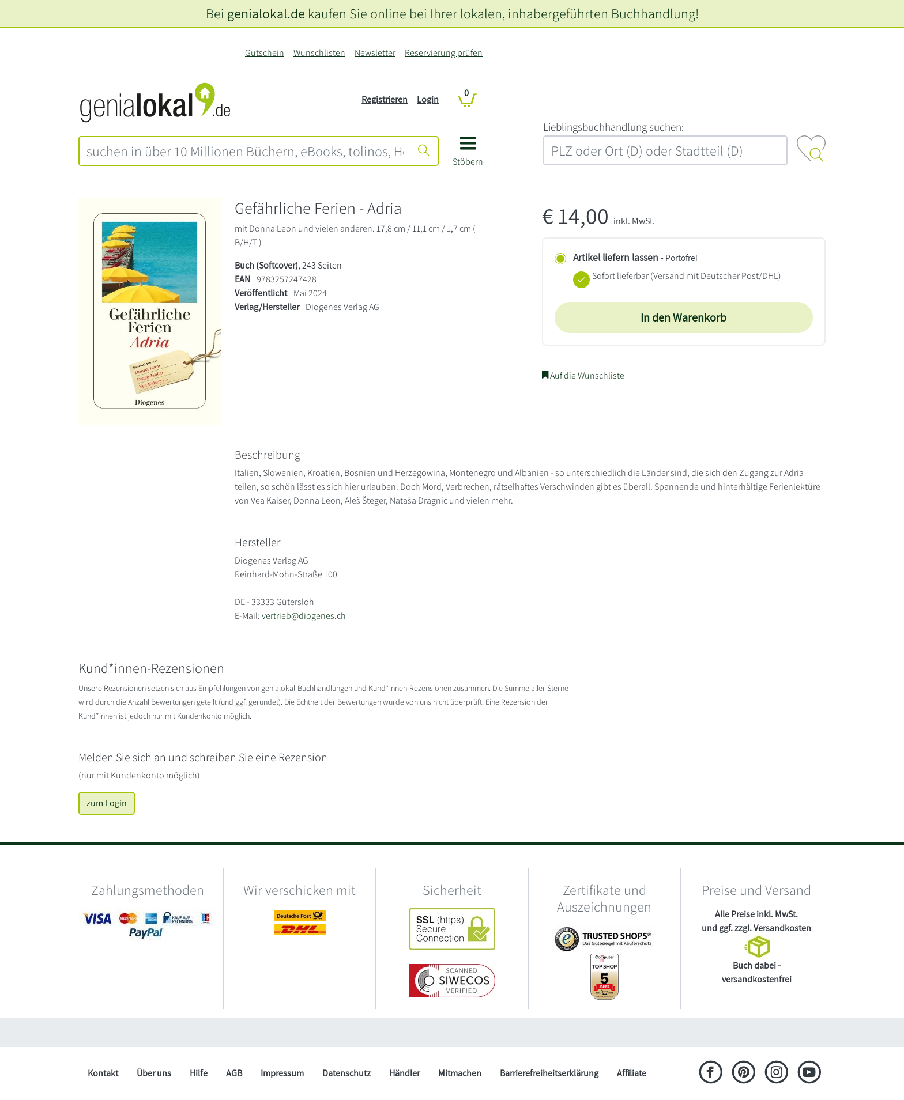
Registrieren (384, 99)
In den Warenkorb (683, 317)
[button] (468, 155)
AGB (234, 1073)
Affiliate (631, 1073)
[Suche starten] (424, 151)
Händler (404, 1073)
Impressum (282, 1073)
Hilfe (199, 1073)
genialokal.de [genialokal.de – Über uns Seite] (266, 13)
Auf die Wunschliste (583, 375)
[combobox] (245, 151)
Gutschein (264, 53)
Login (428, 99)
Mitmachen (459, 1073)
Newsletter (375, 53)
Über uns (154, 1073)
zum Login (106, 803)
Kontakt (103, 1073)
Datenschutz (346, 1073)
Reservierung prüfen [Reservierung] (444, 53)
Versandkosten (782, 928)
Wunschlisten (319, 53)
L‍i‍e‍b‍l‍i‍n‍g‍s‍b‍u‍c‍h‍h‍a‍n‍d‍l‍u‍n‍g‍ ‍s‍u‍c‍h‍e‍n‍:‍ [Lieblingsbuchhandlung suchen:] (613, 126)
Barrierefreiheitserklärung (549, 1073)
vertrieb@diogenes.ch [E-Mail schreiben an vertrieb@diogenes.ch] (304, 616)
